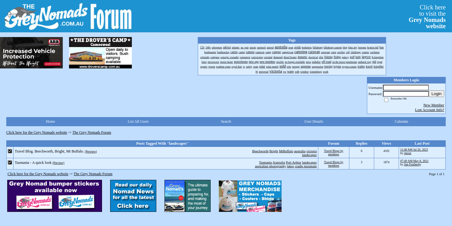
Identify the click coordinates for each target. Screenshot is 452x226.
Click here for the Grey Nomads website (36, 132)
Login (436, 93)
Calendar (401, 121)
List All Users (138, 121)
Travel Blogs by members (333, 152)
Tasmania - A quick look (33, 162)
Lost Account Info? (429, 110)
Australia (278, 162)
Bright (273, 151)
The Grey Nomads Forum (92, 132)
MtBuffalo (286, 151)
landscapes (309, 155)
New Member (433, 105)
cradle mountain (306, 166)
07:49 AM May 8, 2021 (414, 161)
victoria (311, 151)
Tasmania (265, 162)
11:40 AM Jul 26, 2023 (414, 149)
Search (226, 121)
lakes (290, 166)
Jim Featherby (412, 164)
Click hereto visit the (427, 17)
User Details (313, 121)
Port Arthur (293, 162)
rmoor (407, 153)
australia (300, 151)
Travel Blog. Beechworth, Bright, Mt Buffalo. (49, 151)
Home (50, 121)
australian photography (270, 166)
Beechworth (260, 151)
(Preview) (91, 151)
